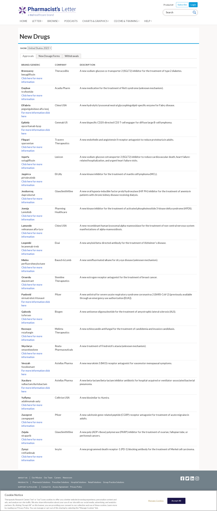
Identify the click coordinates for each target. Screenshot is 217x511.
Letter (37, 21)
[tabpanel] (108, 262)
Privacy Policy (76, 487)
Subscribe (182, 4)
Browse (53, 21)
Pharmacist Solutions (41, 482)
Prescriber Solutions (60, 482)
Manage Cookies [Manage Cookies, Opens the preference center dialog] (156, 501)
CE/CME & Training (126, 21)
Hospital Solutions (78, 482)
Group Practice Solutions (113, 482)
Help (148, 21)
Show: (23, 48)
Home (23, 21)
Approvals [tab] (28, 56)
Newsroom (67, 477)
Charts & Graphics (95, 21)
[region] (108, 500)
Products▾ (168, 4)
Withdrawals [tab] (72, 56)
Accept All (176, 501)
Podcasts (70, 21)
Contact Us (46, 487)
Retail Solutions (94, 482)
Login (193, 4)
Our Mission (37, 477)
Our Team (48, 477)
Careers (57, 477)
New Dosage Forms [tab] (49, 56)
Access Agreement (60, 487)
